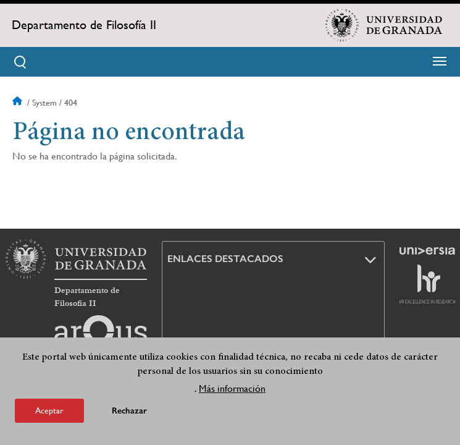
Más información (232, 388)
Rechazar (129, 410)
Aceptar (49, 410)
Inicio (18, 102)
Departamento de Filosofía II (84, 25)
